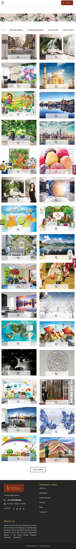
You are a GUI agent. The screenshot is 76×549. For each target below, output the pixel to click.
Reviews (42, 502)
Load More (38, 470)
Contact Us (43, 512)
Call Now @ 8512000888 (38, 12)
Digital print (68, 30)
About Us (42, 488)
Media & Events (44, 498)
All (3, 30)
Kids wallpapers (16, 30)
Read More (17, 537)
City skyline (53, 30)
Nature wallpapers (36, 30)
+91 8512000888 (14, 500)
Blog (41, 507)
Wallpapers (43, 493)
